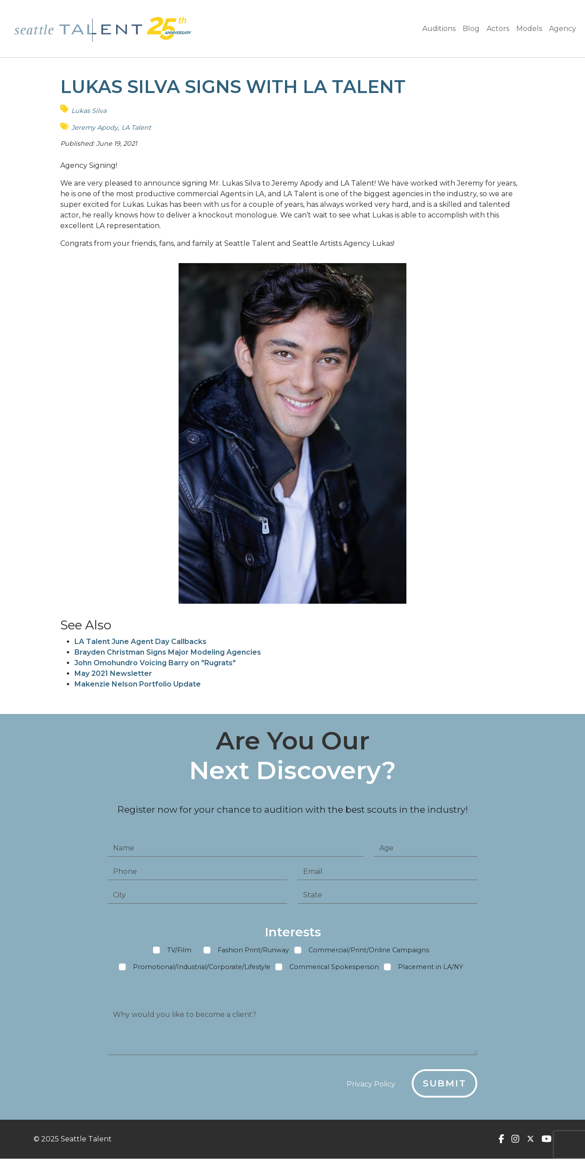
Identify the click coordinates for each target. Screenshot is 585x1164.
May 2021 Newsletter (113, 673)
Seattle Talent (86, 1139)
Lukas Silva (88, 111)
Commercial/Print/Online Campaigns (368, 954)
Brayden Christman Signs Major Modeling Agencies (167, 652)
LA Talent (136, 128)
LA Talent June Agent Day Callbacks (140, 641)
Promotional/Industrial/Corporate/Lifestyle (201, 970)
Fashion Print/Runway (253, 954)
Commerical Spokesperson (334, 970)
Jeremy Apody (94, 128)
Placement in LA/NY (430, 970)
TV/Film (179, 954)
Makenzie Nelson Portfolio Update (137, 684)
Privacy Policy (371, 1087)
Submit (444, 1086)
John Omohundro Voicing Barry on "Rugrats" (155, 663)
